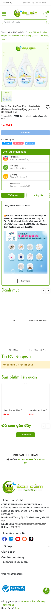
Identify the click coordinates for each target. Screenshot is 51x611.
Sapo (17, 607)
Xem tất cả (25, 434)
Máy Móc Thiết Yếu (37, 349)
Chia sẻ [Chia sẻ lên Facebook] (7, 143)
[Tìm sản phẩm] (25, 22)
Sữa (13, 320)
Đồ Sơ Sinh (13, 349)
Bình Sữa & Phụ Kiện (38, 320)
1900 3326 (15, 526)
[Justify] (45, 22)
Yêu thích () (6, 3)
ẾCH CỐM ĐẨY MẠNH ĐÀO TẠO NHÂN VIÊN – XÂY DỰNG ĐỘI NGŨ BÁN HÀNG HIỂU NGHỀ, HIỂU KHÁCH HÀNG (30, 3)
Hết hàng (25, 132)
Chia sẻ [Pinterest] (18, 143)
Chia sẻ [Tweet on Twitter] (29, 143)
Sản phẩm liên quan (19, 377)
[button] (48, 290)
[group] (25, 66)
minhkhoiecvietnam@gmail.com (30, 523)
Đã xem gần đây (16, 425)
